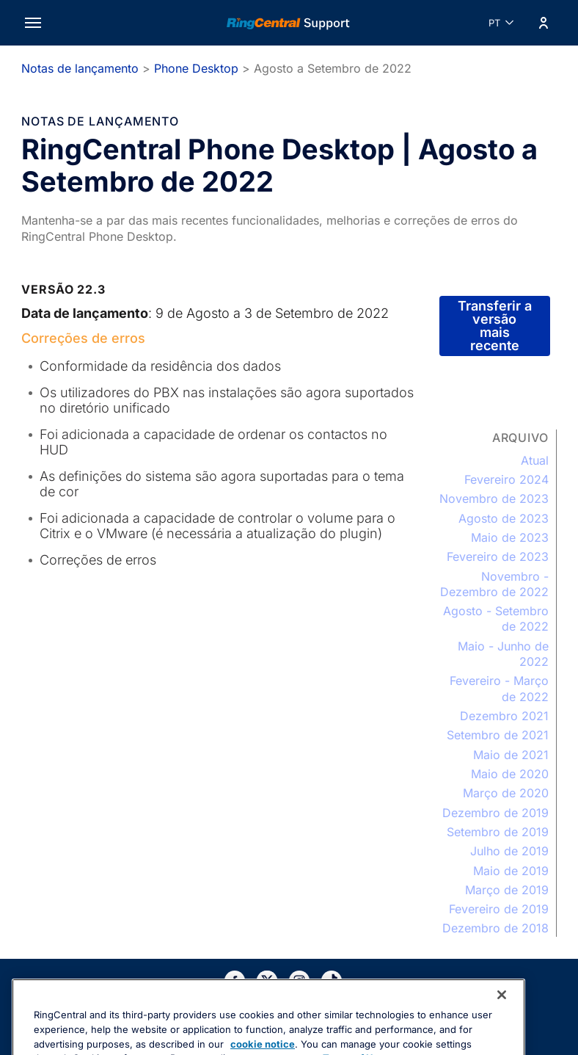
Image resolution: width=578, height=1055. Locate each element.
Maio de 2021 (511, 754)
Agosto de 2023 (503, 518)
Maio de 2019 (511, 870)
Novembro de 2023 (494, 498)
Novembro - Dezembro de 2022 (494, 584)
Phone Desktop (196, 68)
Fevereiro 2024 (506, 479)
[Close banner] (502, 1022)
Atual (535, 460)
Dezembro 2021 (504, 715)
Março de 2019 (507, 889)
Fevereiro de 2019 (499, 909)
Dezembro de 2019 (495, 812)
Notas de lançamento (80, 68)
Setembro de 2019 (498, 831)
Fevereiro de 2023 (498, 556)
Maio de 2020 (510, 773)
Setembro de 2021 (498, 735)
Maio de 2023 (510, 537)
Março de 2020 (506, 793)
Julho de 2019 (509, 851)
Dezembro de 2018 (495, 928)
